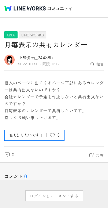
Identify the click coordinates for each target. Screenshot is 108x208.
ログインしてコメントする (54, 196)
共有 (100, 155)
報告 (100, 64)
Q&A (11, 35)
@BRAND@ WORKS (25, 8)
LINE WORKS (32, 35)
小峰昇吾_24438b (35, 57)
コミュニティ (60, 8)
